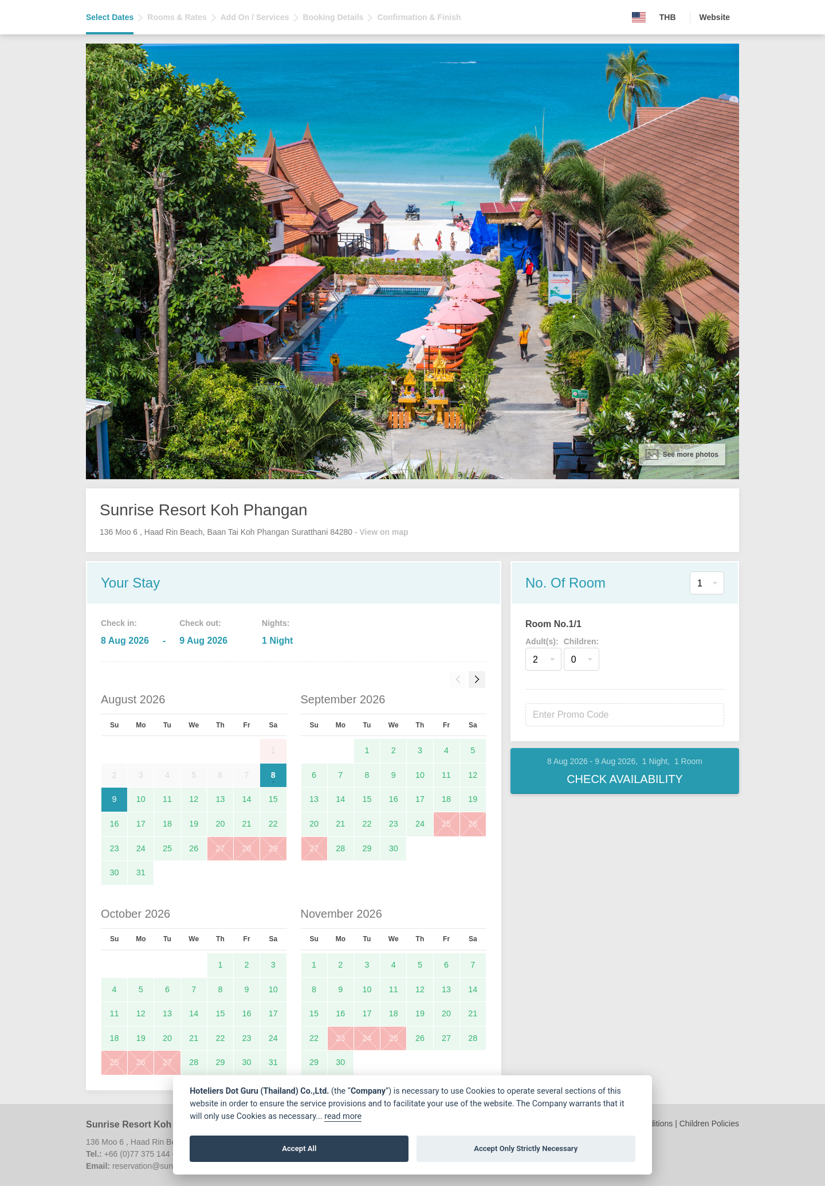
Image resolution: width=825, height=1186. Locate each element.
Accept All (299, 1148)
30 (114, 872)
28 (247, 848)
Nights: (275, 623)
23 (114, 848)
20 (220, 823)
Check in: (119, 623)
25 (167, 848)
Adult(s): (542, 641)
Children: (581, 641)
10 (141, 799)
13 (220, 799)
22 (273, 823)
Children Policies (709, 1123)
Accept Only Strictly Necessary (526, 1148)
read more (343, 1116)
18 (167, 823)
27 (220, 848)
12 (193, 799)
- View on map (381, 532)
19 (193, 823)
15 (273, 799)
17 (141, 823)
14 (247, 799)
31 (141, 872)
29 (273, 848)
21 (247, 823)
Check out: (200, 623)
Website (715, 17)
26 (193, 848)
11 (167, 799)
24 (141, 848)
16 (114, 823)
